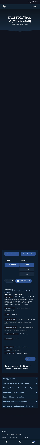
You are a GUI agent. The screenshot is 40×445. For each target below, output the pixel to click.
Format (8, 260)
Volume (23, 260)
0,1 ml (27, 264)
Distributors (25, 437)
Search (20, 442)
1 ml (27, 274)
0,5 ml (27, 269)
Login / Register (33, 2)
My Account (6, 442)
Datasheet (30, 359)
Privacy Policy (14, 437)
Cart (31, 441)
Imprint (4, 437)
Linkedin (4, 431)
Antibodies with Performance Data (20, 290)
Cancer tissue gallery (28, 253)
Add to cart (24, 281)
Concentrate (12, 264)
